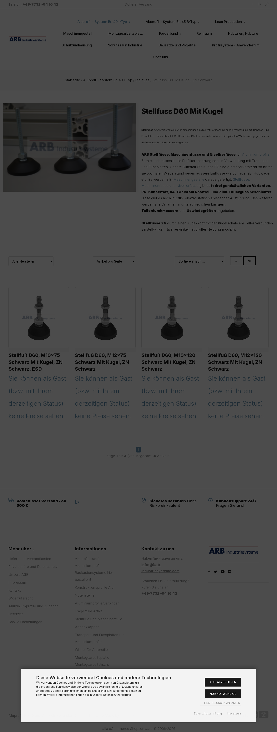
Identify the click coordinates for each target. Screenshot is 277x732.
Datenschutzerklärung (208, 713)
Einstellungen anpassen (220, 702)
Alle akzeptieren (222, 682)
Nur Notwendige (223, 694)
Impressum (234, 713)
